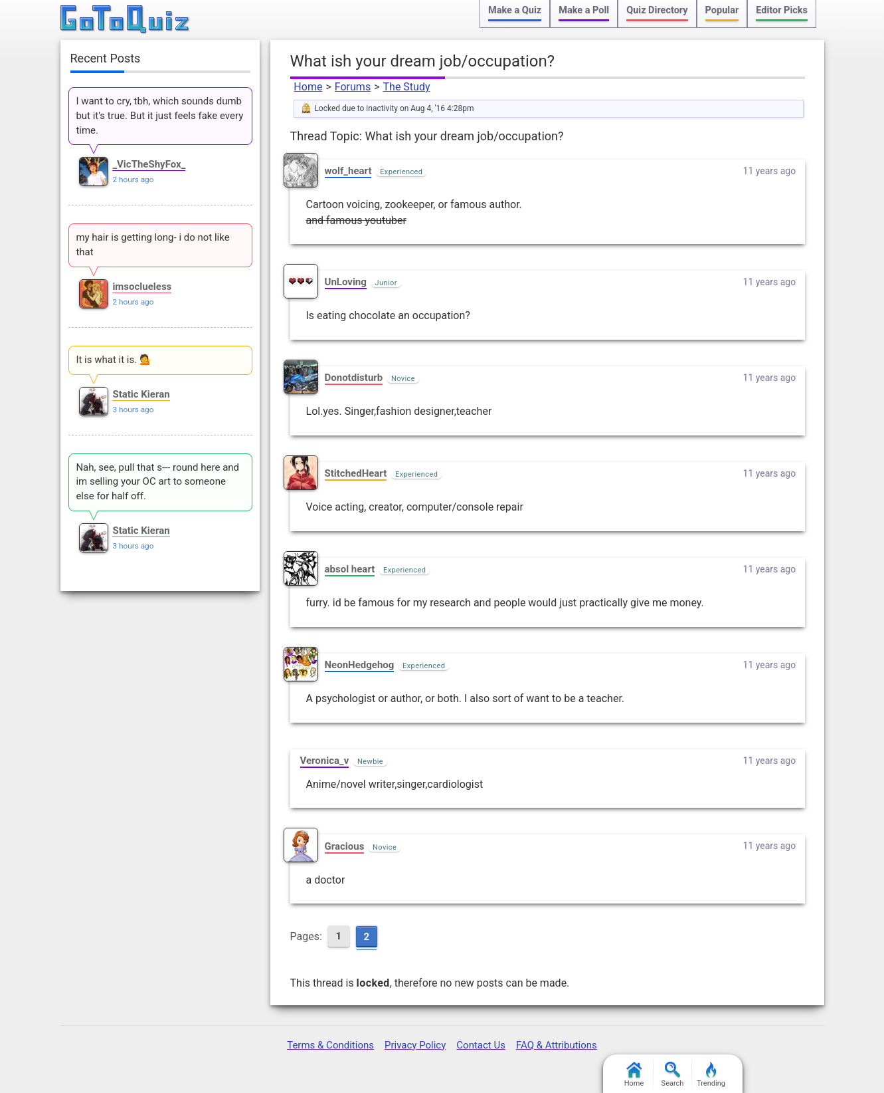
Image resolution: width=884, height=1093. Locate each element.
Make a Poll (584, 10)
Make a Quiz (514, 10)
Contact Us (480, 1045)
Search (673, 1075)
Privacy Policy (415, 1045)
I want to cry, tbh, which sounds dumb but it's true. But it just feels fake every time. (159, 115)
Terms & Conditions (330, 1045)
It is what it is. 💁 (113, 360)
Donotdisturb (354, 378)
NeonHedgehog (360, 665)
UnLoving (346, 282)
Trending (711, 1075)
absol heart (350, 569)
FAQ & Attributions (556, 1045)
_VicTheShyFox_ (148, 164)
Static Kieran (140, 394)
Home (308, 86)
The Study (406, 86)
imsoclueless (141, 287)
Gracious (345, 846)
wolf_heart (348, 171)
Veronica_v (324, 761)
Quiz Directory (656, 10)
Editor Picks (782, 10)
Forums (353, 86)
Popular (722, 10)
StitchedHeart (356, 473)
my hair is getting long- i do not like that (152, 244)
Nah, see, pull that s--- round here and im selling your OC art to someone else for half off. (157, 482)
